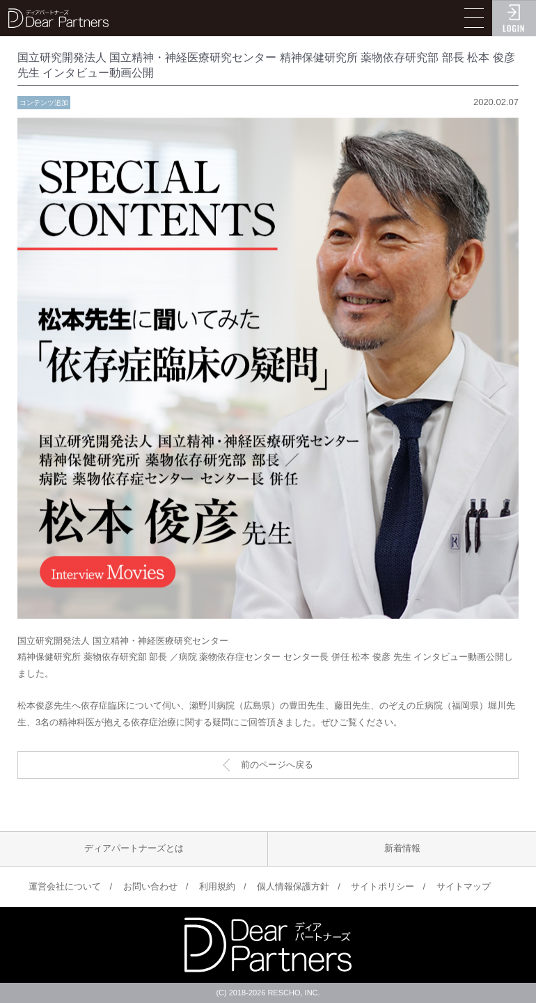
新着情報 (402, 848)
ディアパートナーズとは (134, 848)
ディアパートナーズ (58, 18)
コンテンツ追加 (43, 102)
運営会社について (65, 886)
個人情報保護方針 (293, 886)
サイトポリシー (382, 886)
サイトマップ (463, 886)
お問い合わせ (150, 886)
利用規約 (217, 886)
